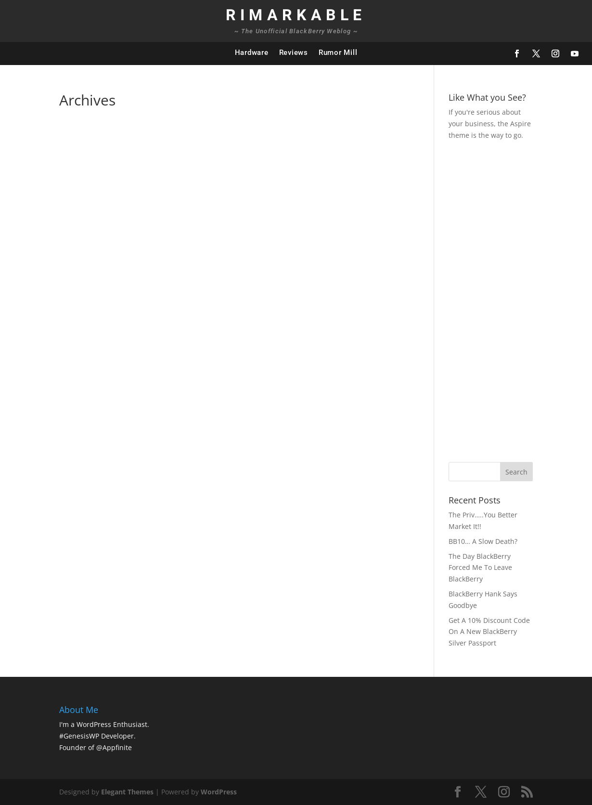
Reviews (293, 52)
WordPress (219, 791)
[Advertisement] (520, 299)
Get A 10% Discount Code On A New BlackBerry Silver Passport (489, 632)
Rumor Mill (338, 52)
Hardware (252, 52)
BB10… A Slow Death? (483, 541)
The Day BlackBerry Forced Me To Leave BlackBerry (480, 568)
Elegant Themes (127, 791)
